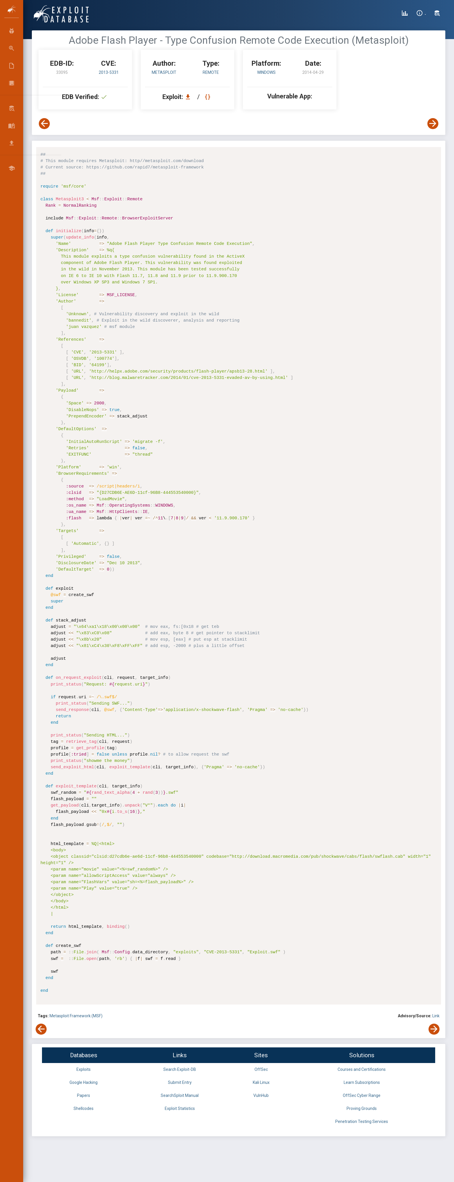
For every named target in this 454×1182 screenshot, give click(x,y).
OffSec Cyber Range (361, 1095)
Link (436, 1016)
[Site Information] (421, 14)
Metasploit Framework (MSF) (76, 1016)
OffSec (261, 1069)
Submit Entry (180, 1082)
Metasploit (164, 72)
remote (211, 72)
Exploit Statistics (180, 1108)
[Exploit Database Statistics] (405, 14)
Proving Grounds (362, 1108)
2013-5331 (109, 72)
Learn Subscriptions (362, 1082)
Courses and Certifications (362, 1069)
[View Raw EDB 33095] (208, 96)
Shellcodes (84, 1108)
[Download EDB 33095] (189, 96)
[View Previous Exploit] (44, 123)
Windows (266, 72)
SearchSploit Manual (180, 1095)
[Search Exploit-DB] (437, 14)
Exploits (83, 1069)
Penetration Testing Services (361, 1121)
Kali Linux (261, 1082)
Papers (83, 1095)
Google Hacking (83, 1082)
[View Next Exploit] (432, 123)
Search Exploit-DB (179, 1069)
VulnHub (261, 1095)
